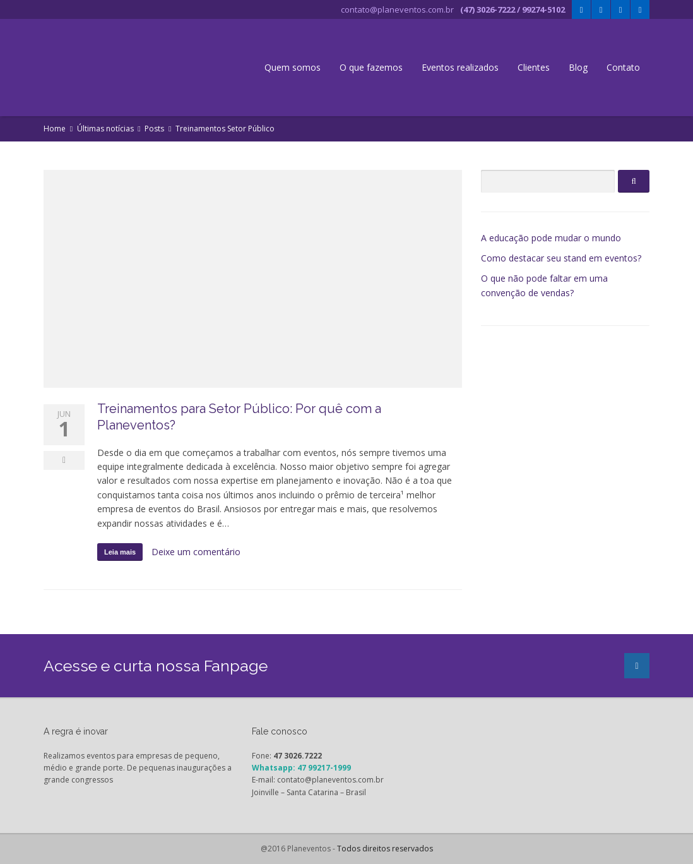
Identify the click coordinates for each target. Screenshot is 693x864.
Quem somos (292, 67)
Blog (578, 67)
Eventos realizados (460, 67)
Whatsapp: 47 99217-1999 (301, 767)
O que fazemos (371, 67)
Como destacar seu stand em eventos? (561, 258)
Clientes (534, 67)
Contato (623, 67)
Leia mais (120, 552)
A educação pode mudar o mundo (551, 238)
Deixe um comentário (195, 552)
